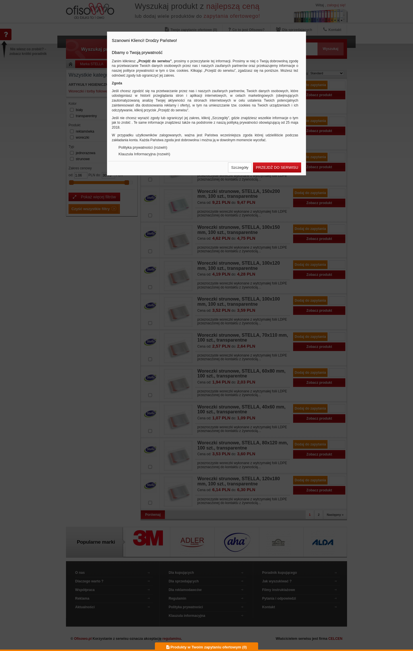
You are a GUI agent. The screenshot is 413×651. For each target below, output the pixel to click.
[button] (240, 167)
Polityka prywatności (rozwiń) (142, 147)
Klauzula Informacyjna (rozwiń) (144, 154)
